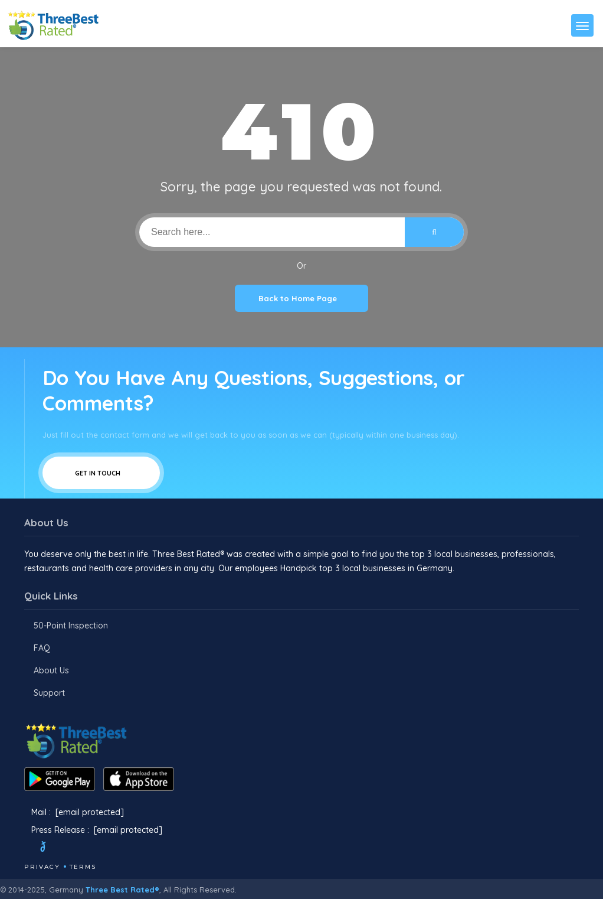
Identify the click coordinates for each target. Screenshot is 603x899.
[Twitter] (54, 848)
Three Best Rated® (122, 889)
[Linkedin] (114, 848)
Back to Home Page (301, 298)
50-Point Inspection (71, 625)
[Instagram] (82, 848)
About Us (51, 670)
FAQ (42, 648)
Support (49, 693)
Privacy (42, 867)
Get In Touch (101, 472)
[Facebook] (25, 848)
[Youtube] (98, 848)
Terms (83, 867)
